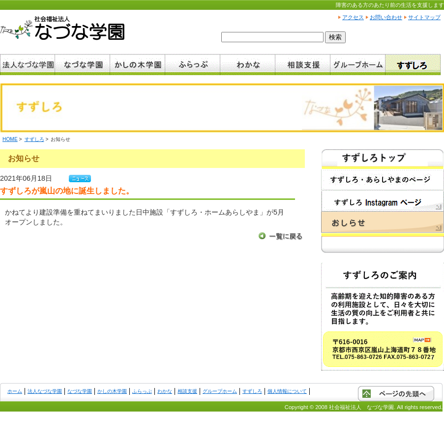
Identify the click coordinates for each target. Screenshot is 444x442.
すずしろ (34, 139)
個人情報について (287, 391)
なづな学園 (79, 391)
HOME (10, 139)
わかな (164, 391)
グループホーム (220, 391)
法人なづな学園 (45, 391)
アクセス (353, 17)
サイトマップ (424, 17)
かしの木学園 (112, 391)
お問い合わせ (386, 17)
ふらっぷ (142, 391)
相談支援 (187, 391)
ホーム (14, 391)
